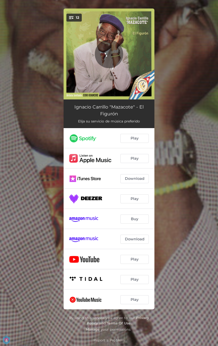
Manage (93, 329)
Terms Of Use (119, 323)
